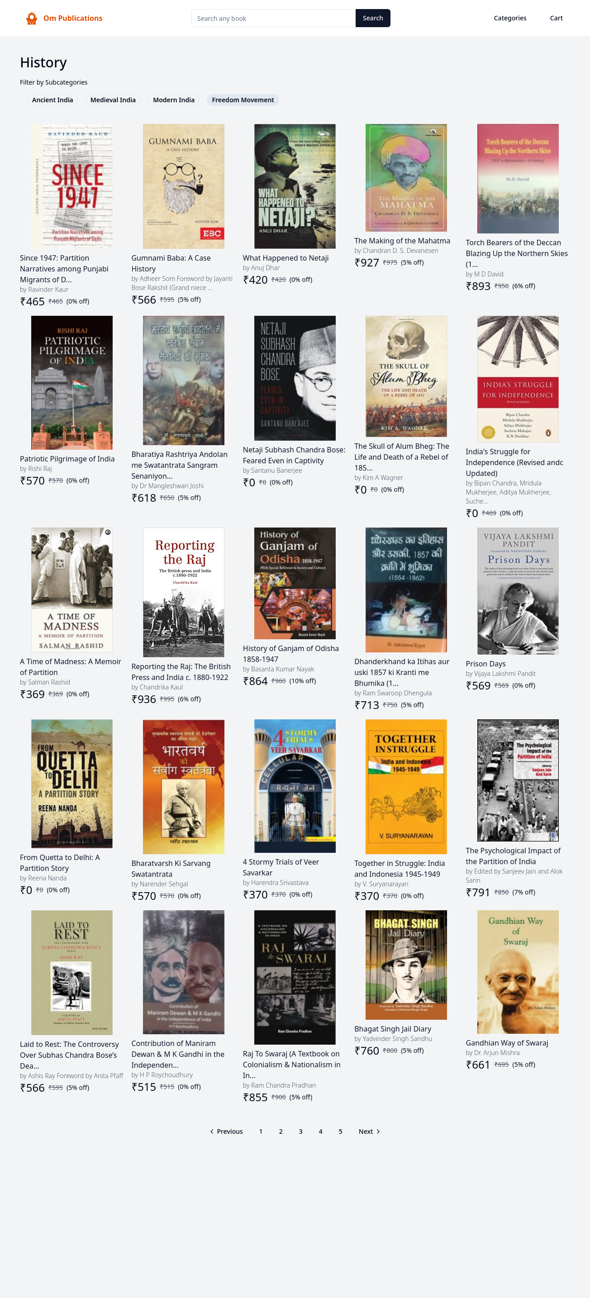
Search (373, 18)
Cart (556, 18)
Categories (510, 18)
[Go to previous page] (227, 1131)
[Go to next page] (369, 1131)
